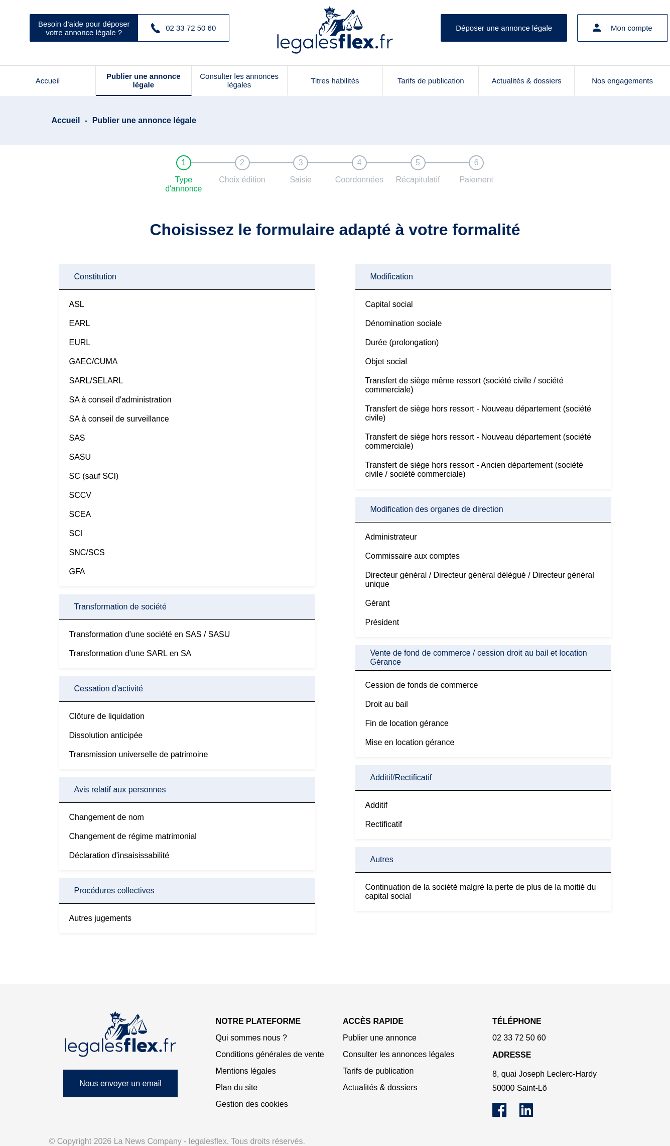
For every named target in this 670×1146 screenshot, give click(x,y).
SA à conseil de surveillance (119, 418)
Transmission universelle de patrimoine (138, 754)
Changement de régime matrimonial (133, 836)
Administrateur (391, 537)
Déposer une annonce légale (504, 28)
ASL (76, 304)
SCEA (80, 514)
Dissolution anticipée (106, 735)
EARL (79, 323)
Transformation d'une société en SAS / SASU (149, 634)
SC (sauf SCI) (94, 476)
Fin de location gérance (407, 723)
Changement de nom (106, 817)
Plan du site (237, 1087)
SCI (76, 533)
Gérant (377, 603)
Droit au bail (386, 704)
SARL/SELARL (96, 380)
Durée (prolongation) (402, 342)
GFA (77, 571)
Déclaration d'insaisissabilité (119, 855)
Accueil (48, 80)
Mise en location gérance (410, 742)
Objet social (386, 361)
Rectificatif (384, 824)
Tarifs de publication (430, 80)
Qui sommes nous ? (251, 1037)
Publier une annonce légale (143, 80)
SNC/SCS (87, 552)
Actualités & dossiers (527, 80)
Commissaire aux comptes (412, 556)
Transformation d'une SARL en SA (130, 653)
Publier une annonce (380, 1037)
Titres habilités (335, 80)
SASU (80, 457)
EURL (80, 342)
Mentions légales (246, 1071)
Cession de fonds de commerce (421, 685)
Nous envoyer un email (120, 1083)
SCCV (80, 495)
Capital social (389, 304)
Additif (376, 805)
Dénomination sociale (403, 323)
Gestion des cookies (252, 1104)
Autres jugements (100, 918)
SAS (77, 438)
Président (382, 622)
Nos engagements (622, 80)
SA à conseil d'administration (120, 399)
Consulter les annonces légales (239, 80)
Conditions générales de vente (270, 1054)
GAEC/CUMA (93, 361)
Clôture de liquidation (107, 716)
